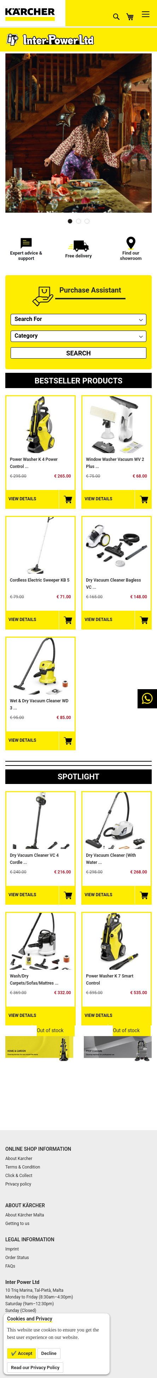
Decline (49, 1353)
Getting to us (17, 1223)
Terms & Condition (22, 1167)
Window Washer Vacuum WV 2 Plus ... (115, 463)
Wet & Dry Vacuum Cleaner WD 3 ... (39, 704)
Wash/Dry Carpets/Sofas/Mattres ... (34, 980)
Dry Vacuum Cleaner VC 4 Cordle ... (34, 859)
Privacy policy (18, 1184)
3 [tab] (87, 221)
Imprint (12, 1249)
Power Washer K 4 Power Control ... (34, 463)
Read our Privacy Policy (35, 1367)
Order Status (17, 1257)
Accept (24, 1353)
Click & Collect (19, 1175)
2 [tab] (78, 221)
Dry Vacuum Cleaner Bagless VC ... (113, 584)
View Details (22, 498)
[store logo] (35, 13)
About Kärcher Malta (24, 1215)
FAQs (10, 1266)
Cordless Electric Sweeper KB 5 (39, 580)
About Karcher (18, 1158)
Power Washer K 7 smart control (109, 980)
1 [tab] (70, 221)
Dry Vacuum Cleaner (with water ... (111, 859)
